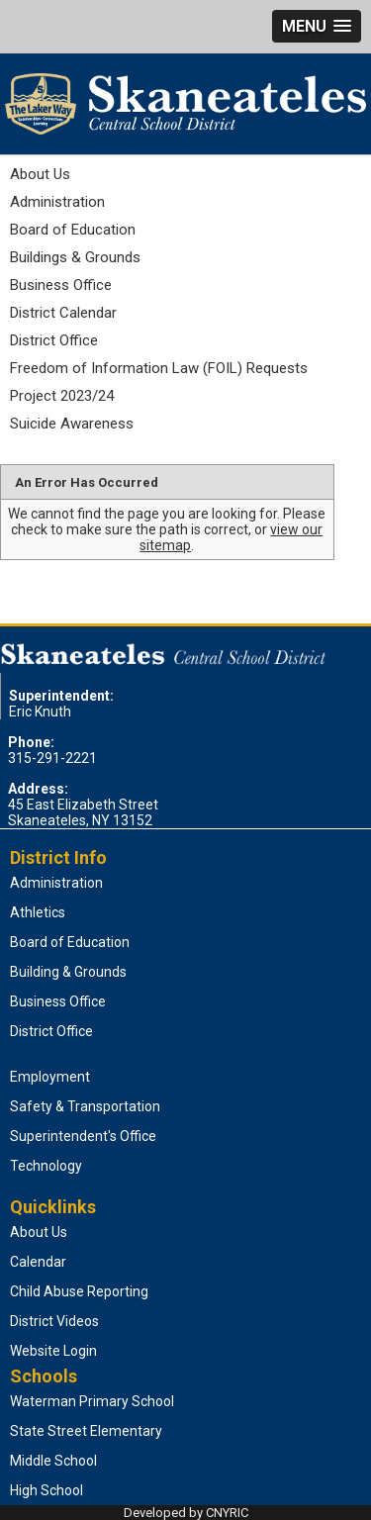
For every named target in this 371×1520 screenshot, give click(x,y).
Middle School (53, 1461)
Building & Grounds (68, 972)
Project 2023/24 (62, 396)
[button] (316, 26)
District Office (54, 340)
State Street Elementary (86, 1431)
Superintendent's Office (83, 1136)
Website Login (53, 1351)
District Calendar (63, 313)
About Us (40, 174)
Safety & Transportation (85, 1106)
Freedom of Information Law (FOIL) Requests (159, 368)
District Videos (54, 1321)
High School (46, 1490)
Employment (50, 1077)
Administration (57, 202)
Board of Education (73, 229)
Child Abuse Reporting (79, 1291)
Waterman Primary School (92, 1401)
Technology (46, 1166)
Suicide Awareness (72, 423)
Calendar (38, 1262)
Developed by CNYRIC (186, 1512)
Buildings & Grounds (75, 257)
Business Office (61, 285)
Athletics (37, 912)
